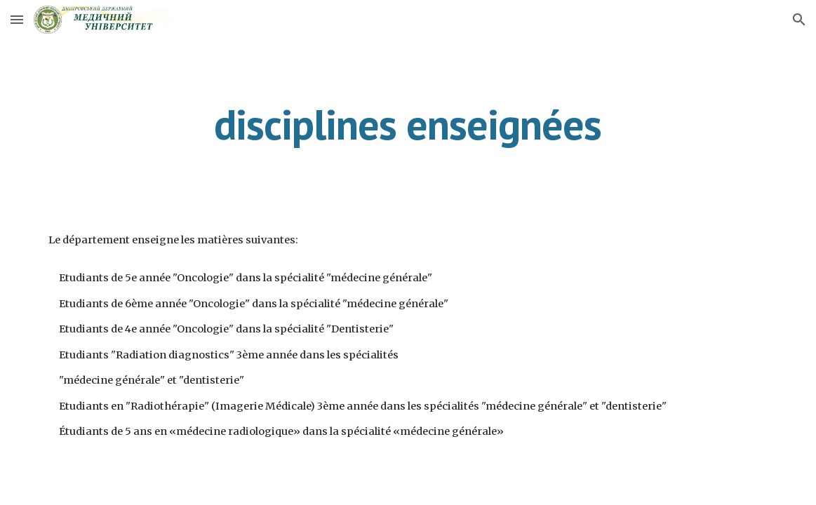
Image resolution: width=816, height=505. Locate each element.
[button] (17, 19)
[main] (408, 124)
